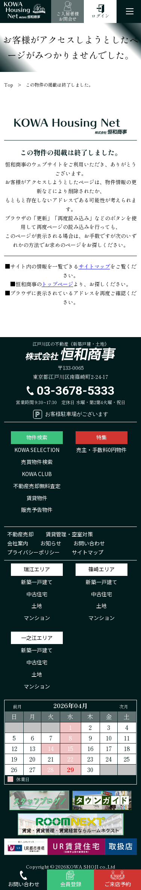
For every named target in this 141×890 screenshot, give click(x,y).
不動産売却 (20, 534)
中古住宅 (36, 594)
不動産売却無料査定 (37, 486)
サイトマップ (94, 266)
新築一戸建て (37, 582)
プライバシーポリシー (33, 552)
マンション (37, 617)
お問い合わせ (89, 543)
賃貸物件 (36, 498)
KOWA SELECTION (36, 449)
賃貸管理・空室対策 (69, 534)
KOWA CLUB (37, 474)
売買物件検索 (37, 462)
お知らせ (50, 543)
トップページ (57, 284)
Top (8, 84)
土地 (37, 605)
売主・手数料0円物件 (101, 449)
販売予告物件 (37, 509)
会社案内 (17, 543)
